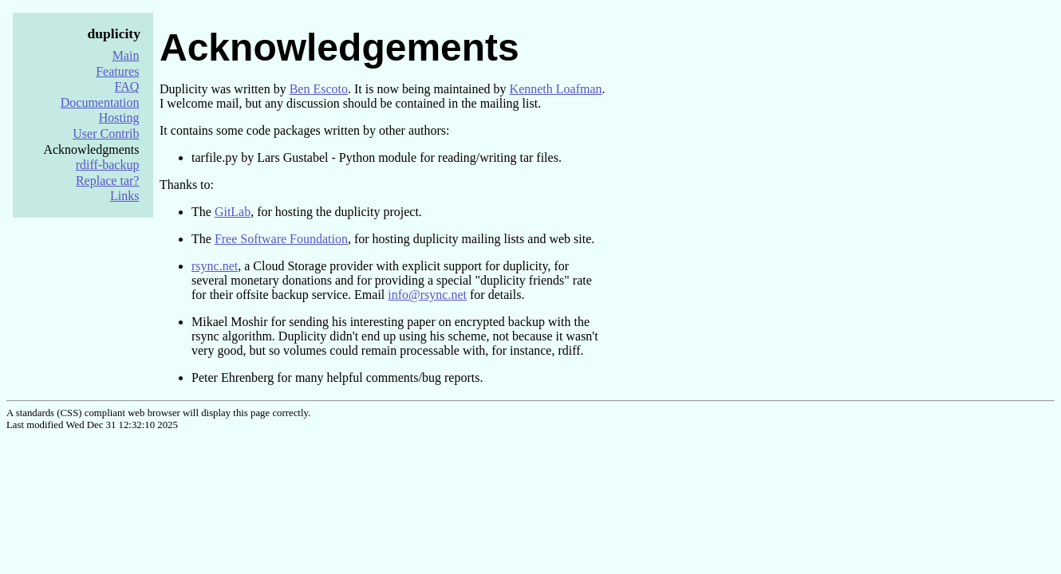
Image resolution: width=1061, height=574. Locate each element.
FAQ (127, 86)
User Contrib (106, 133)
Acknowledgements (339, 47)
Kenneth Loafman (556, 89)
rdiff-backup (108, 164)
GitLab (232, 211)
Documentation (100, 102)
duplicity (114, 33)
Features (117, 71)
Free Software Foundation (281, 239)
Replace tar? (108, 180)
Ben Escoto (319, 89)
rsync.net (214, 266)
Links (124, 195)
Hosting (119, 117)
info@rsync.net (427, 294)
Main (126, 55)
